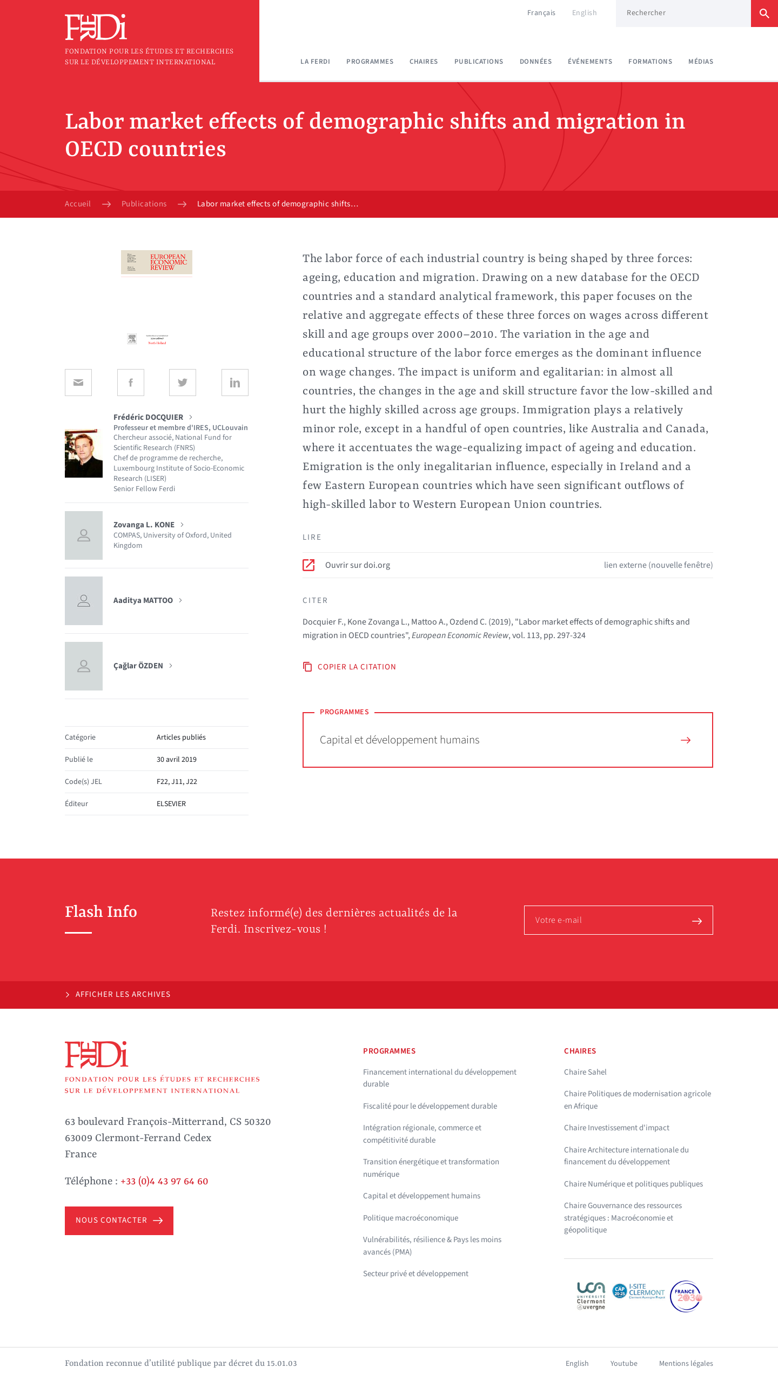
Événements (590, 61)
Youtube (624, 1363)
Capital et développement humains (505, 740)
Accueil (78, 204)
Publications (479, 61)
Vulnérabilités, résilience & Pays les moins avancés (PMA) (432, 1246)
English (585, 13)
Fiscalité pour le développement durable (430, 1106)
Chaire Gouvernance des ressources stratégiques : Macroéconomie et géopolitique (623, 1218)
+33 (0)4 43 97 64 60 (164, 1182)
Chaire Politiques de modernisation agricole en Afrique (637, 1100)
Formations (650, 61)
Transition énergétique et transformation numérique (431, 1168)
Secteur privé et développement (415, 1273)
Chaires (424, 61)
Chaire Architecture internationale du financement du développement (626, 1156)
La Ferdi (315, 61)
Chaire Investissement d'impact (616, 1128)
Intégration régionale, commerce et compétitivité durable (422, 1134)
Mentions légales (686, 1363)
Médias (700, 61)
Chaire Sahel (585, 1072)
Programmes (369, 61)
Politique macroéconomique (410, 1218)
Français (541, 13)
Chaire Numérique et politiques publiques (633, 1184)
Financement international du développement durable (440, 1078)
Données (536, 61)
